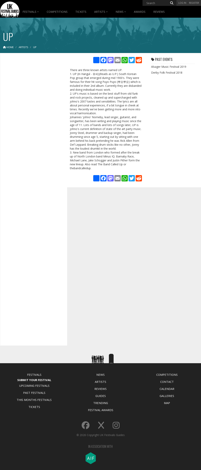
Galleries (167, 396)
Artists (101, 12)
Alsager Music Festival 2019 (168, 67)
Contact (167, 382)
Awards (139, 12)
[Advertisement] (32, 118)
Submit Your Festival (34, 380)
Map (167, 403)
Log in (182, 3)
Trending (100, 403)
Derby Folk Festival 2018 (166, 72)
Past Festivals (34, 393)
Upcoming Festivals (34, 386)
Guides (100, 396)
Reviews (159, 12)
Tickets (80, 12)
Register (194, 3)
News (121, 12)
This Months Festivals (34, 400)
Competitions (57, 12)
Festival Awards (100, 410)
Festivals (31, 12)
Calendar (167, 389)
